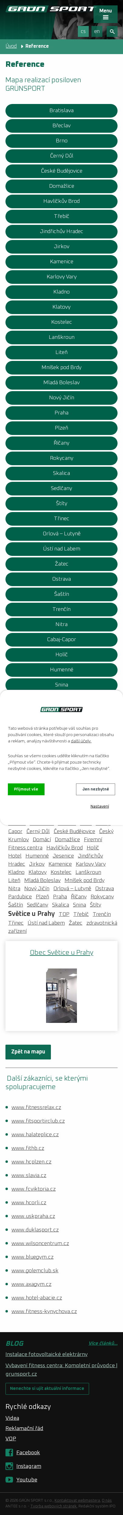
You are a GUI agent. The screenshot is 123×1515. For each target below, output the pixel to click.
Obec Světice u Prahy (61, 952)
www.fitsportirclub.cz (38, 1121)
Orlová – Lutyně (62, 534)
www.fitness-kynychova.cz (44, 1311)
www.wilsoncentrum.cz (40, 1243)
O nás (107, 1501)
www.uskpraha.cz (33, 1216)
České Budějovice (61, 171)
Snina (61, 685)
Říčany (61, 443)
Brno (62, 141)
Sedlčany (61, 488)
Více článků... (103, 1343)
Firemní (93, 839)
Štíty (61, 503)
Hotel (15, 856)
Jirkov (61, 246)
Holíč (61, 654)
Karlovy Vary (62, 277)
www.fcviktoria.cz (34, 1189)
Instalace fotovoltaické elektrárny (46, 1354)
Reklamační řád (24, 1428)
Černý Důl (61, 156)
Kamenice (61, 261)
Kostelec (61, 322)
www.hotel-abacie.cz (37, 1298)
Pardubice (20, 897)
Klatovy (61, 307)
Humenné (61, 670)
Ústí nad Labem (61, 549)
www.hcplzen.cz (32, 1162)
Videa (12, 1418)
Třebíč (61, 216)
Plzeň (61, 428)
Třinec (61, 518)
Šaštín (61, 594)
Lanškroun (62, 337)
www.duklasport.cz (35, 1230)
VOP (10, 1439)
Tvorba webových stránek (53, 1506)
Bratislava (61, 110)
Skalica (61, 473)
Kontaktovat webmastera (77, 1501)
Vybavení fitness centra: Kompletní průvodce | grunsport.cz (61, 1370)
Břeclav (61, 125)
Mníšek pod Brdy (61, 367)
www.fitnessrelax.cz (36, 1107)
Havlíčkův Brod (61, 201)
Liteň (61, 352)
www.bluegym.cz (33, 1257)
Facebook (28, 1452)
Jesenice (63, 856)
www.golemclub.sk (35, 1270)
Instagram (28, 1466)
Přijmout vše (26, 789)
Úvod (11, 46)
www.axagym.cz (32, 1284)
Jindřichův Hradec (61, 231)
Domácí (42, 839)
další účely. (81, 741)
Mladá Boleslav (61, 382)
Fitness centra (25, 848)
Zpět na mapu (28, 1052)
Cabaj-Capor (61, 639)
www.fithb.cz (28, 1148)
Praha (61, 413)
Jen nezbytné (95, 789)
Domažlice (61, 186)
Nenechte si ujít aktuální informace (47, 1389)
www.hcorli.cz (29, 1202)
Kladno (61, 292)
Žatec (61, 564)
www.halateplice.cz (35, 1134)
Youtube (26, 1480)
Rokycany (61, 458)
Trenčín (61, 609)
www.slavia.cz (29, 1175)
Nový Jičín (61, 398)
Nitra (61, 624)
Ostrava (61, 579)
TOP (64, 914)
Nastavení (100, 807)
